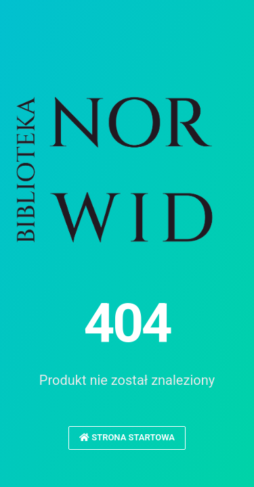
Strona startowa (127, 437)
